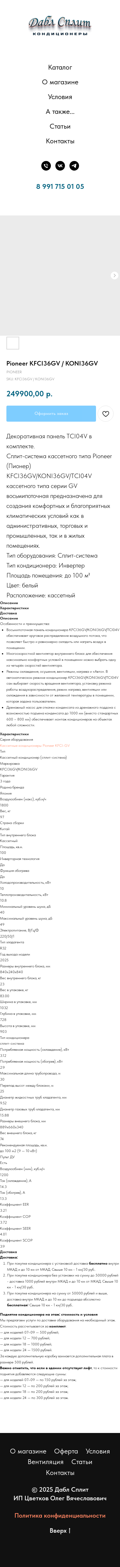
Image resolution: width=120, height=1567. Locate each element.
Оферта (66, 1451)
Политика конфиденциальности (60, 1515)
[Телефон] (46, 166)
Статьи (60, 126)
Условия (60, 96)
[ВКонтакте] (60, 166)
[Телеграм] (74, 166)
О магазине (60, 82)
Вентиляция (46, 1461)
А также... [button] (60, 111)
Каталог (60, 67)
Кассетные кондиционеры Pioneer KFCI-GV (35, 745)
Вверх (60, 1531)
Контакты (60, 141)
